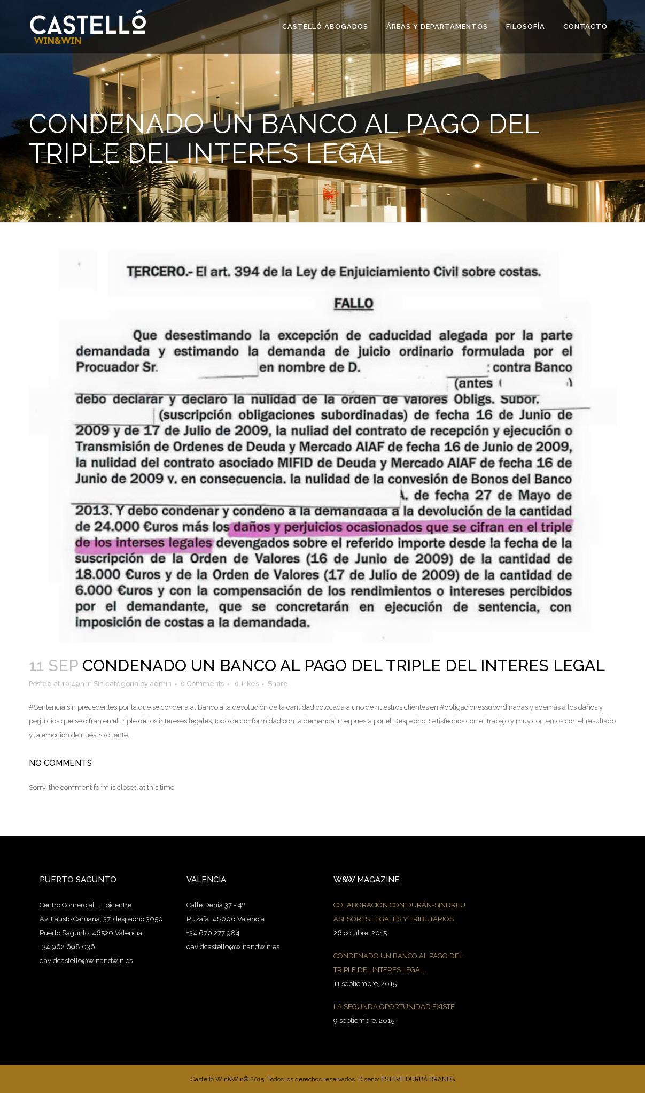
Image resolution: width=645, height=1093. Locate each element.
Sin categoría (116, 684)
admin (161, 684)
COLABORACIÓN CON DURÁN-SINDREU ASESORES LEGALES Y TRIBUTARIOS (399, 912)
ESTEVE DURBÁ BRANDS (418, 1079)
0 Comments (202, 684)
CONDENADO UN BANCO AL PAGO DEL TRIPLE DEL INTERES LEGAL (398, 963)
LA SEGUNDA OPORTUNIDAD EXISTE (394, 1007)
